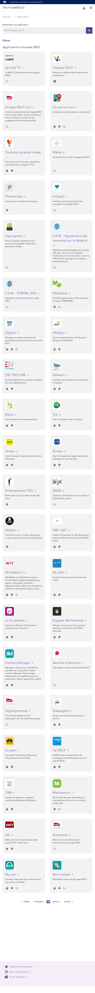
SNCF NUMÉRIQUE (14, 7)
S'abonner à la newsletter (19, 966)
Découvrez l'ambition (18, 971)
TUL (56, 414)
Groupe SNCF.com (18, 107)
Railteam (59, 375)
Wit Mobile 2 (14, 572)
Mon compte (62, 874)
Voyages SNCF (63, 68)
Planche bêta (14, 196)
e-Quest (59, 196)
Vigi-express (14, 236)
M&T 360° (60, 530)
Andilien (11, 530)
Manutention (62, 793)
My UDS (59, 572)
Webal (58, 152)
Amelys (58, 451)
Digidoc (11, 333)
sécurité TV (13, 68)
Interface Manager (18, 663)
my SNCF (60, 750)
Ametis (10, 451)
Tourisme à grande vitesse (23, 152)
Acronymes (61, 835)
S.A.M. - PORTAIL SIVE (21, 293)
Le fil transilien (15, 620)
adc (8, 835)
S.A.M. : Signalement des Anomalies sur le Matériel (70, 238)
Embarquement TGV (19, 491)
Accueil (6, 16)
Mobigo (59, 333)
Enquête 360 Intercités (68, 620)
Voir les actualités (16, 976)
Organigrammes (16, 711)
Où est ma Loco (64, 107)
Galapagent (61, 711)
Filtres (6, 40)
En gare (11, 750)
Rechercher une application (15, 24)
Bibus (9, 414)
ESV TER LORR (15, 375)
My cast (11, 874)
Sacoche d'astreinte (66, 663)
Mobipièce (60, 293)
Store (15, 16)
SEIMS (57, 491)
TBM (9, 793)
